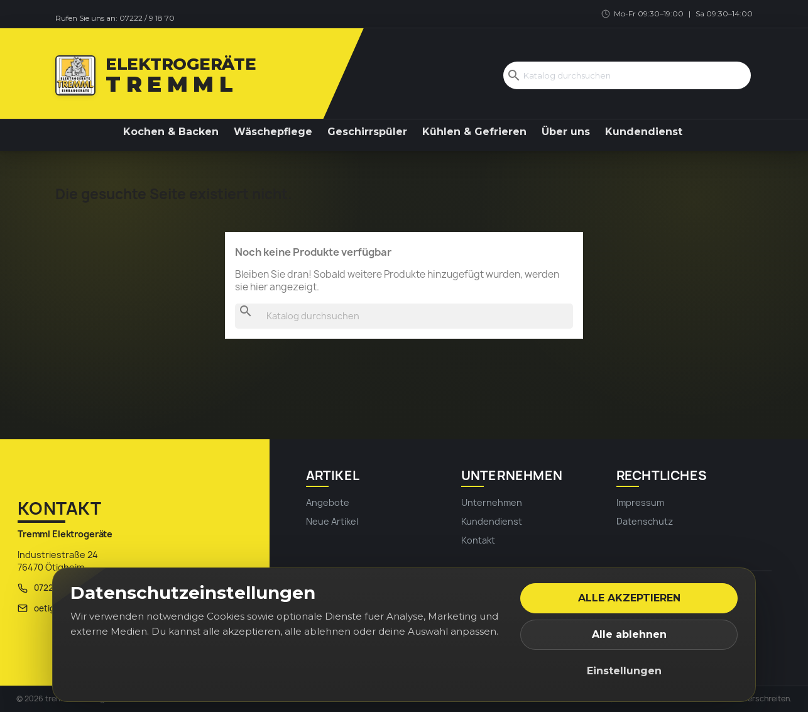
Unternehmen (491, 502)
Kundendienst (643, 132)
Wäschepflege (273, 132)
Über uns (566, 132)
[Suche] (627, 75)
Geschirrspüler (367, 132)
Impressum (640, 502)
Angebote (327, 502)
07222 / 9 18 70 (147, 18)
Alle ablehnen (629, 634)
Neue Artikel (332, 521)
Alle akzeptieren (629, 598)
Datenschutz (644, 521)
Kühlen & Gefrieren (474, 132)
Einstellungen (624, 671)
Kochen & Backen (171, 132)
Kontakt (478, 540)
